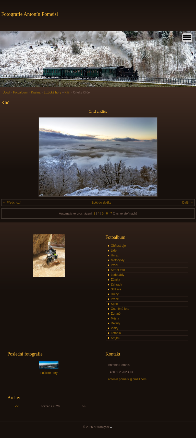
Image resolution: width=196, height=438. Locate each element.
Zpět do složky (101, 202)
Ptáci (114, 265)
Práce (115, 299)
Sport (114, 304)
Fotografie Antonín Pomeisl (29, 14)
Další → (187, 202)
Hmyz (115, 255)
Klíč (67, 92)
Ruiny (115, 294)
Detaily (115, 323)
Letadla (116, 333)
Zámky (115, 279)
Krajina (35, 92)
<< (17, 406)
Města (115, 318)
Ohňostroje (118, 245)
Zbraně (115, 313)
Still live (116, 289)
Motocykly (117, 260)
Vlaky (114, 328)
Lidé (114, 250)
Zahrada (116, 284)
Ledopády (117, 275)
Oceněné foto (120, 309)
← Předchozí (11, 202)
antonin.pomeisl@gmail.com (127, 379)
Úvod (6, 92)
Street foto (118, 270)
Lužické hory (52, 92)
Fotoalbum (20, 92)
